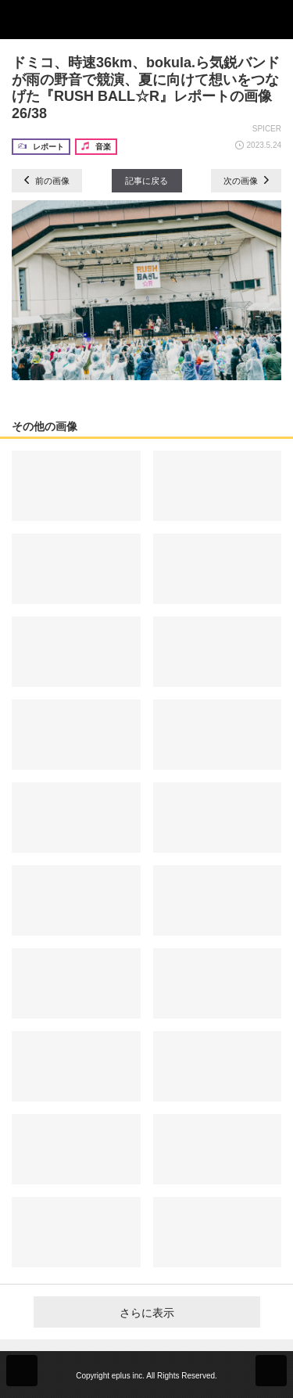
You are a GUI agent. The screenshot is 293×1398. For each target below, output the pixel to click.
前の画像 (47, 180)
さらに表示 (147, 1312)
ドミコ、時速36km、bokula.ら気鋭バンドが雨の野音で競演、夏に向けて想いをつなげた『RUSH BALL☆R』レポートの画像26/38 (146, 88)
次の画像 (246, 180)
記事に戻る (146, 180)
